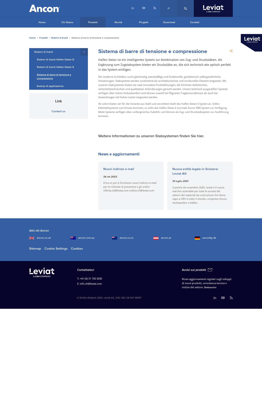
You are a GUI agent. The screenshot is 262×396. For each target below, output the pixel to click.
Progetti (143, 22)
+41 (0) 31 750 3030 (91, 278)
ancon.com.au (83, 237)
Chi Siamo (67, 22)
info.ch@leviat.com (91, 283)
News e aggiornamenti (118, 154)
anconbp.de (205, 237)
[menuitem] (132, 8)
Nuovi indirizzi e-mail (118, 169)
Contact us (58, 111)
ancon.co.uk (40, 237)
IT (169, 8)
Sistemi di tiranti (59, 38)
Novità (118, 22)
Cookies (77, 248)
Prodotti (93, 22)
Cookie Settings (56, 248)
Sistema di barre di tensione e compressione (54, 76)
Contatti (194, 22)
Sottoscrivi (210, 287)
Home (42, 22)
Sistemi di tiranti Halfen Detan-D (55, 59)
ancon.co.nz (123, 237)
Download (169, 22)
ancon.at (162, 237)
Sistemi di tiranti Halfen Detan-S (55, 66)
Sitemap (35, 248)
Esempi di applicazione (50, 86)
